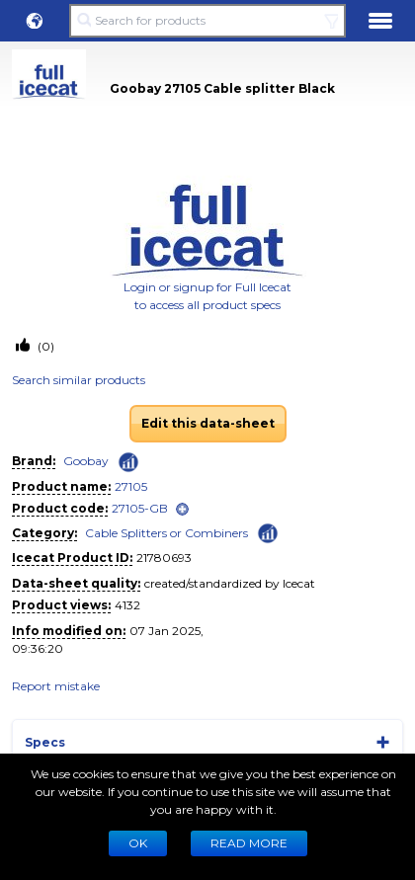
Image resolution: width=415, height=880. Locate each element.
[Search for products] (207, 21)
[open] (182, 509)
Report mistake (56, 686)
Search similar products (78, 379)
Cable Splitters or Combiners (166, 532)
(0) (44, 346)
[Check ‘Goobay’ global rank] (128, 462)
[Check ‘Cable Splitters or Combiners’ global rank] (268, 531)
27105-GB (140, 508)
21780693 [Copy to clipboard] (164, 557)
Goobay (86, 460)
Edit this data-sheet (208, 423)
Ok (137, 843)
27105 (131, 486)
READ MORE (249, 843)
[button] (34, 21)
